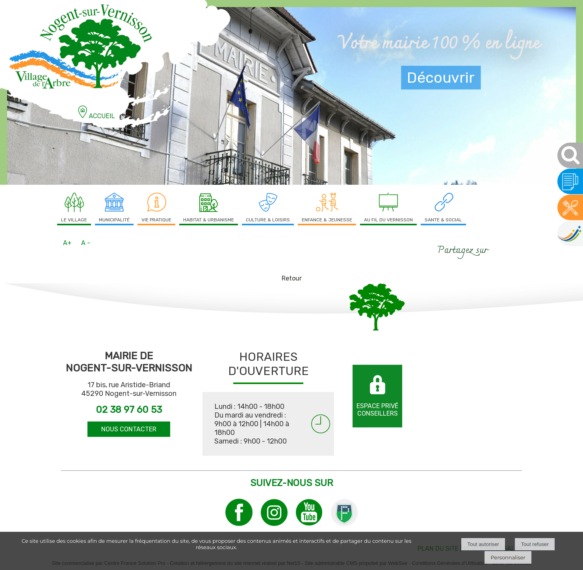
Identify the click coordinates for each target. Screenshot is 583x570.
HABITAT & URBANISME (208, 220)
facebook (497, 249)
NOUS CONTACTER (128, 429)
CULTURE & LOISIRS (268, 220)
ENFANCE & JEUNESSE (327, 220)
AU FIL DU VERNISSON (388, 220)
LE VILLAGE (74, 220)
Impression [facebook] (511, 248)
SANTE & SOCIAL (443, 220)
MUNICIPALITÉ (114, 220)
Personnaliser (507, 557)
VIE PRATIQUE (156, 220)
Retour (292, 278)
